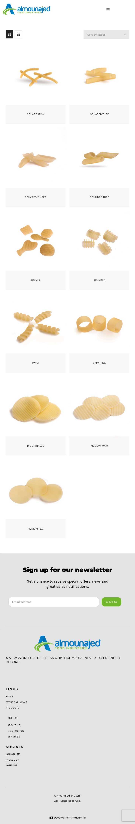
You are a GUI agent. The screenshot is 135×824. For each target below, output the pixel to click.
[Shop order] (106, 34)
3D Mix (35, 280)
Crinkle (99, 280)
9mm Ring (99, 362)
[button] (108, 9)
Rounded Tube (99, 197)
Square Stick (35, 114)
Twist (35, 362)
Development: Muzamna (68, 817)
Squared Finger (35, 197)
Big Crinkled (35, 445)
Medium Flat (35, 528)
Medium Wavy (99, 445)
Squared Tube (99, 114)
